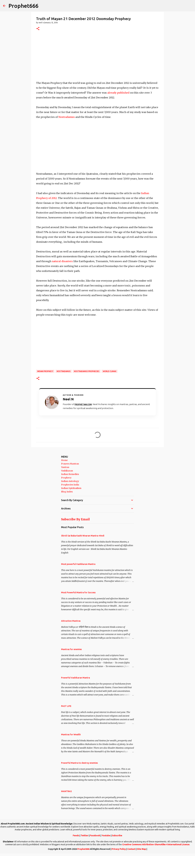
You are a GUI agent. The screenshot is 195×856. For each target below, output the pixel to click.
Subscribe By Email (75, 519)
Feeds (76, 835)
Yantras (65, 467)
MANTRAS (66, 791)
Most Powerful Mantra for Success (78, 592)
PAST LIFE (66, 706)
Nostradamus (66, 116)
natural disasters (62, 261)
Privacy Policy (119, 849)
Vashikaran (67, 470)
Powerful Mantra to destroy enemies (79, 763)
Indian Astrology (70, 481)
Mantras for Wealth (71, 734)
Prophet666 (23, 6)
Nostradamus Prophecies (86, 371)
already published (118, 92)
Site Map (141, 849)
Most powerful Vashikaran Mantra (78, 564)
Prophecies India (70, 484)
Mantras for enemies (71, 649)
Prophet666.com (83, 404)
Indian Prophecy (45, 371)
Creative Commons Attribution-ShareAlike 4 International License (156, 844)
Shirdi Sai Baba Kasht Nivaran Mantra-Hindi (82, 535)
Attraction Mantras (71, 621)
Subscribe (117, 835)
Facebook (95, 835)
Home (64, 460)
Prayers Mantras (70, 463)
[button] (38, 29)
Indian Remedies (70, 474)
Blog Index (67, 491)
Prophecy (66, 477)
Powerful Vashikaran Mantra (75, 677)
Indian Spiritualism (71, 488)
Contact (131, 849)
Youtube (106, 835)
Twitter (84, 835)
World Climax (109, 371)
